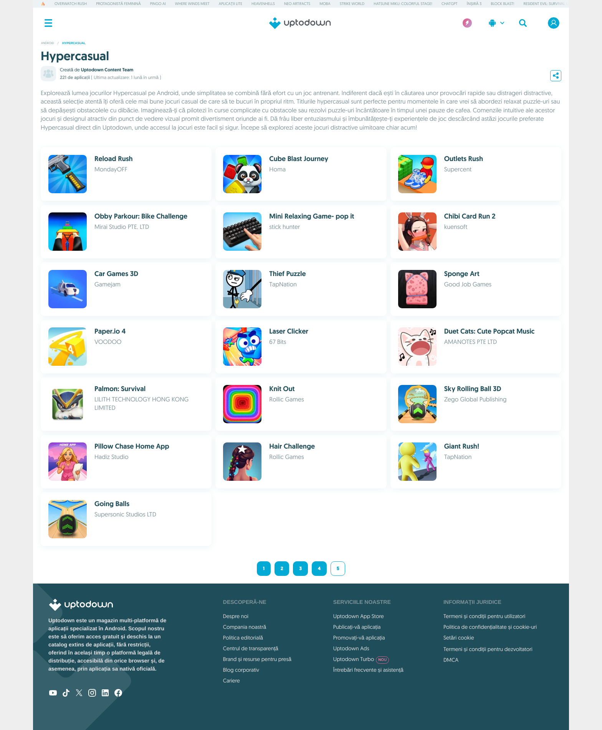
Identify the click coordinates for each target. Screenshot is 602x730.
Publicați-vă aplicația (357, 626)
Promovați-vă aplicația (359, 637)
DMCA (450, 659)
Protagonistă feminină (118, 3)
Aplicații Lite (230, 3)
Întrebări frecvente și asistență (368, 669)
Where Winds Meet (192, 3)
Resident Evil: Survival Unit (549, 3)
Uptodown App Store (358, 616)
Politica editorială (243, 637)
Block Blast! (502, 3)
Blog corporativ (241, 669)
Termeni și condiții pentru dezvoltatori (488, 649)
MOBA (324, 3)
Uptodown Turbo (361, 659)
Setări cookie (458, 637)
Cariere (231, 680)
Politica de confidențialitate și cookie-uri (490, 626)
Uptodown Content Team (107, 70)
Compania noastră (244, 626)
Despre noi (235, 616)
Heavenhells (263, 3)
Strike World (352, 3)
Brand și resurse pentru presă (257, 659)
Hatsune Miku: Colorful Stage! (403, 3)
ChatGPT (450, 3)
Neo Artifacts (297, 3)
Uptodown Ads (351, 648)
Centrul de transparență (250, 648)
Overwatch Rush (71, 3)
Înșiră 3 (474, 3)
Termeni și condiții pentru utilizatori (484, 616)
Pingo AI (158, 3)
